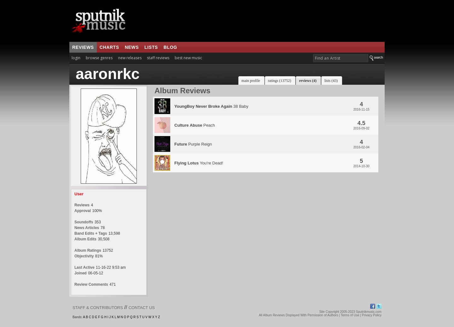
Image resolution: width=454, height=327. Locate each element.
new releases (130, 57)
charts (109, 47)
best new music (188, 57)
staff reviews (158, 57)
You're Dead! (198, 163)
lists (151, 47)
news (132, 47)
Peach (194, 125)
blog (170, 47)
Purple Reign (193, 144)
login (76, 57)
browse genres (99, 57)
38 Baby (211, 106)
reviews (83, 47)
